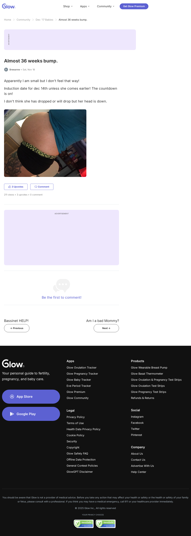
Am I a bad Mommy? (102, 321)
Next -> (106, 328)
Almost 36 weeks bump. (73, 19)
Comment (41, 186)
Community (23, 19)
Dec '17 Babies (44, 19)
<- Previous (16, 328)
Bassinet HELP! (16, 321)
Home (7, 19)
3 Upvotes (15, 186)
